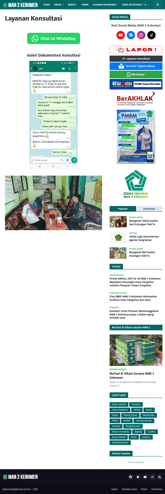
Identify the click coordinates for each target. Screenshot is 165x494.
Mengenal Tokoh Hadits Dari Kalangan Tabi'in (143, 222)
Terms (144, 489)
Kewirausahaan (120, 442)
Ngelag (138, 431)
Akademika (148, 415)
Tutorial (116, 426)
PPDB (115, 420)
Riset (133, 437)
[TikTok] (151, 35)
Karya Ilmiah (118, 437)
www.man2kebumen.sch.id (16, 489)
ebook (137, 409)
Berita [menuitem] (71, 4)
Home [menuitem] (46, 4)
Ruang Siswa (130, 415)
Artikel (126, 420)
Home (114, 489)
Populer (123, 208)
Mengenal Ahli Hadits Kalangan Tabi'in (142, 254)
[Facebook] (131, 35)
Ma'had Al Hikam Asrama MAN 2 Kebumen (132, 376)
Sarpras (146, 437)
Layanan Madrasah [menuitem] (104, 4)
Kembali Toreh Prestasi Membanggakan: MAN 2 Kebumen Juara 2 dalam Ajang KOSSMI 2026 (134, 314)
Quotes (151, 431)
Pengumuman (133, 426)
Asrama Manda (144, 420)
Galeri (149, 409)
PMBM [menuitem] (85, 4)
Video (115, 415)
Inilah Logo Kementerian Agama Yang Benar (144, 238)
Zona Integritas (120, 409)
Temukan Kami (129, 489)
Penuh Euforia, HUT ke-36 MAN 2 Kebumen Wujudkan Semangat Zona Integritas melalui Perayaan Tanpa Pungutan (135, 282)
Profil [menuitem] (58, 4)
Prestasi (136, 404)
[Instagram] (141, 35)
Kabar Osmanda (120, 431)
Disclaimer (157, 489)
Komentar (149, 208)
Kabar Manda (119, 404)
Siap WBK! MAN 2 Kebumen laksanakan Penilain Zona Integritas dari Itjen (133, 298)
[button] (33, 115)
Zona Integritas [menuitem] (132, 4)
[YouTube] (121, 35)
